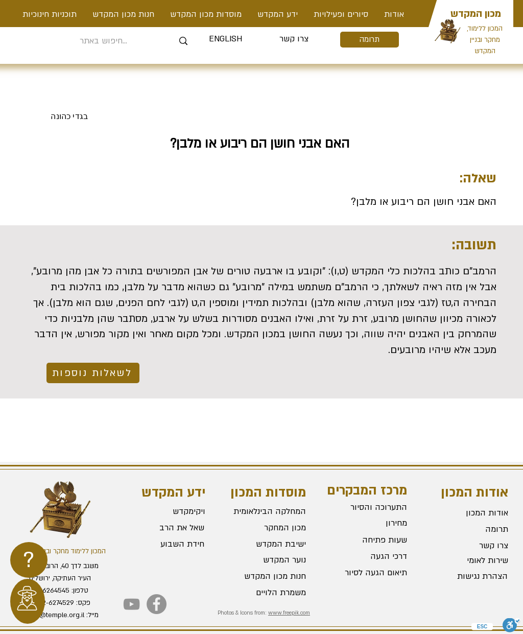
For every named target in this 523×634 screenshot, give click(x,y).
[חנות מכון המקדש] (269, 576)
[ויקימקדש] (168, 512)
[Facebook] (157, 604)
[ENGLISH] (225, 39)
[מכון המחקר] (269, 528)
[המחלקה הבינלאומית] (269, 512)
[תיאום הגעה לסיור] (371, 572)
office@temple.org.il (53, 615)
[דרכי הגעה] (371, 556)
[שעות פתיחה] (371, 540)
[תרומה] (369, 40)
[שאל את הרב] (168, 528)
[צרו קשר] (294, 39)
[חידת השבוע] (167, 544)
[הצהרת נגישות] (471, 576)
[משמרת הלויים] (269, 593)
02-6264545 (50, 590)
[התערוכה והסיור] (371, 507)
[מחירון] (371, 523)
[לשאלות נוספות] (92, 373)
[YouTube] (131, 604)
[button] (340, 14)
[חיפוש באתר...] (103, 41)
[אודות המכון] (472, 513)
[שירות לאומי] (472, 561)
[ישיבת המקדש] (269, 544)
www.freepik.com (289, 613)
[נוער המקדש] (269, 560)
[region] (28, 560)
